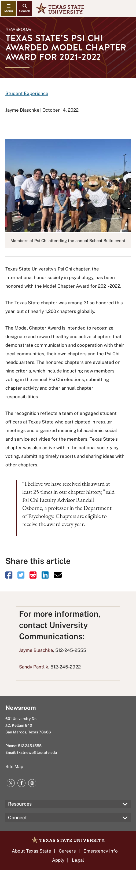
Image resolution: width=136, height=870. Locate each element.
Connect (17, 817)
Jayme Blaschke (36, 650)
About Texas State (31, 851)
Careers (67, 851)
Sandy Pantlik (33, 667)
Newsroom (18, 29)
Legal (78, 860)
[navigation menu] (8, 8)
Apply (58, 860)
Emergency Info (100, 851)
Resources (20, 804)
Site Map (14, 766)
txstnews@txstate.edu (37, 752)
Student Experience (26, 93)
